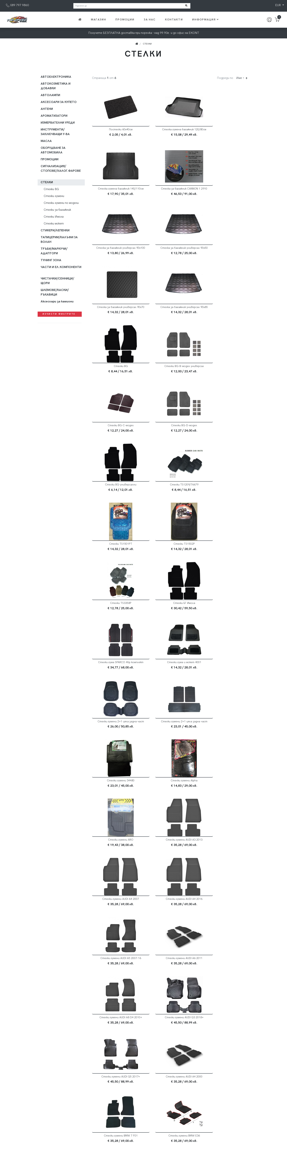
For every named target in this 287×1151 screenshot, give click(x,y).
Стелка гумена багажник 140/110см (225, 129)
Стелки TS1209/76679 (170, 372)
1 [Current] (162, 1054)
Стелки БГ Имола (225, 431)
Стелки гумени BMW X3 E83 (225, 970)
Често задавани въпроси (218, 1106)
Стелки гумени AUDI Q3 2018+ (170, 733)
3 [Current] (179, 1054)
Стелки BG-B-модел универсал (116, 313)
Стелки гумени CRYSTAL (116, 1029)
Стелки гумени (54, 196)
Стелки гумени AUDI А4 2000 (116, 792)
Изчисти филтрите (59, 314)
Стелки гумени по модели (61, 203)
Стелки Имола (54, 217)
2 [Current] (171, 1054)
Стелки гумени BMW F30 (170, 970)
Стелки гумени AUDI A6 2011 (225, 674)
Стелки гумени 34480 (170, 553)
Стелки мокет (54, 223)
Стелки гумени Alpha (225, 553)
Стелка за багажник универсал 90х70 (116, 252)
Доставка (208, 1096)
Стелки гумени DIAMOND (225, 1029)
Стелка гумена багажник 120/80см (171, 129)
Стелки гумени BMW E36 (225, 792)
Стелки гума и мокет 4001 (171, 490)
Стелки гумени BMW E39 (116, 852)
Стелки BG (225, 251)
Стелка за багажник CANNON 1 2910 (116, 190)
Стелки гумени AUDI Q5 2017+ (225, 733)
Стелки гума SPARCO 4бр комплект (116, 490)
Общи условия (211, 1101)
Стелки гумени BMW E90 (170, 911)
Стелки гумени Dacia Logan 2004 (171, 1029)
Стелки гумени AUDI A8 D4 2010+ (116, 733)
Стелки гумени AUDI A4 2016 (116, 674)
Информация (205, 19)
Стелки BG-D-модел (225, 313)
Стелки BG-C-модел (171, 313)
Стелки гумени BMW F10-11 (225, 911)
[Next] (187, 1054)
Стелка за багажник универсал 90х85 (170, 252)
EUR (278, 5)
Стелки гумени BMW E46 (170, 852)
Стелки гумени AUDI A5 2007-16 (170, 674)
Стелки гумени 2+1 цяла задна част (225, 492)
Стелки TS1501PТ (225, 372)
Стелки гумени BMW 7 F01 (171, 792)
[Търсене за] (131, 6)
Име (240, 78)
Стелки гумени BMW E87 (116, 911)
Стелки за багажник (57, 210)
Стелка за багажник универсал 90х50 (225, 190)
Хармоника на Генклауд (234, 1144)
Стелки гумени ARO (116, 615)
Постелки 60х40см (116, 129)
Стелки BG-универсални (116, 372)
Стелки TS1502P (116, 431)
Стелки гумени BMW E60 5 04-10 (225, 852)
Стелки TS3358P (170, 431)
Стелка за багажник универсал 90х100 (170, 190)
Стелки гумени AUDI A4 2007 (225, 615)
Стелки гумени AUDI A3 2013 (170, 615)
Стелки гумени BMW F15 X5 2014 (116, 970)
